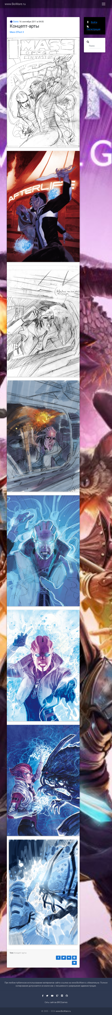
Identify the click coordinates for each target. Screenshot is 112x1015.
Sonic (14, 21)
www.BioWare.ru (15, 4)
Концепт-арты (20, 953)
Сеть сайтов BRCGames (56, 1002)
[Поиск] (95, 45)
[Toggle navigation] (103, 4)
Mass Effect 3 (17, 32)
